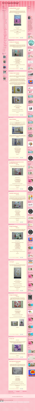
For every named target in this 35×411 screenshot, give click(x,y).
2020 (3, 17)
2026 (3, 11)
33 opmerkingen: (17, 68)
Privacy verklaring (4, 8)
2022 (3, 15)
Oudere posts (25, 391)
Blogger (22, 396)
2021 (3, 16)
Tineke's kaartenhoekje (4, 76)
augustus (5, 23)
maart (4, 28)
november (5, 20)
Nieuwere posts (10, 391)
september (5, 22)
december (5, 19)
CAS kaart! (11, 261)
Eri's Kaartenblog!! (10, 3)
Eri (31, 16)
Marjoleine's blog (5, 70)
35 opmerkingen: (17, 334)
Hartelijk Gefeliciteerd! (14, 193)
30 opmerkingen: (17, 257)
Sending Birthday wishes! (14, 8)
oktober (4, 21)
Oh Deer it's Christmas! (14, 42)
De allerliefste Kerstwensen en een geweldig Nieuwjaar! (16, 162)
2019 (3, 18)
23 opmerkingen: (17, 290)
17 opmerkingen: (17, 37)
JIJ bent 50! (11, 338)
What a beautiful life (6, 56)
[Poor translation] (2, 401)
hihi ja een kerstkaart (6, 67)
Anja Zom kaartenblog (4, 65)
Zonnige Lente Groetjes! (14, 73)
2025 (3, 12)
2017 (3, 50)
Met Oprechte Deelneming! (15, 361)
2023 (3, 14)
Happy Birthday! (12, 119)
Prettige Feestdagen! (13, 226)
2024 (3, 13)
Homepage (17, 391)
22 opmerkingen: (17, 157)
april (4, 27)
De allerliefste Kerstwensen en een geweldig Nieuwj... (5, 36)
